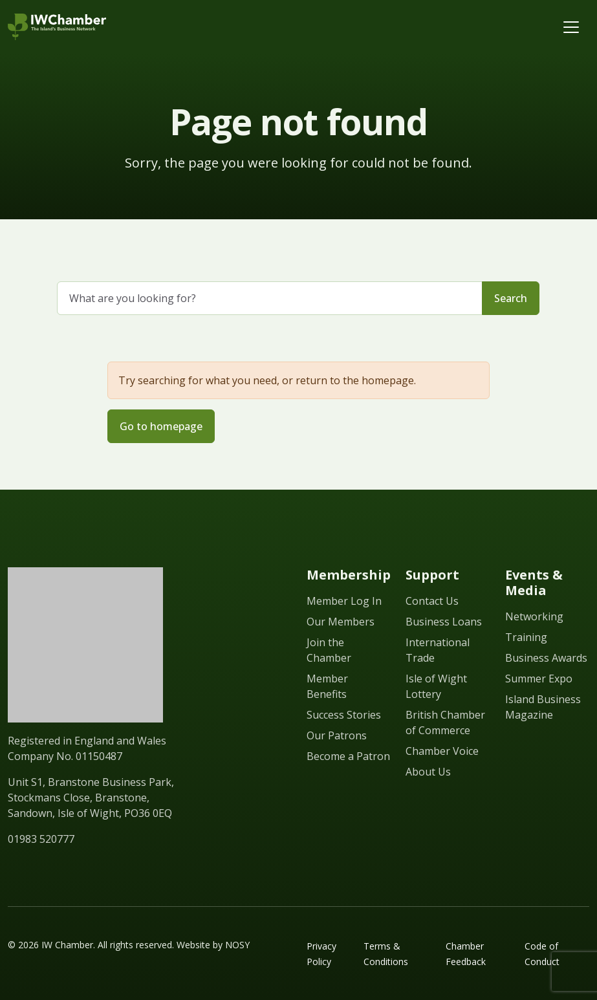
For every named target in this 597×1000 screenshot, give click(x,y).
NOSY (237, 945)
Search (510, 298)
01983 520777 (41, 839)
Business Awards (546, 658)
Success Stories (344, 715)
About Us (428, 772)
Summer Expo (538, 678)
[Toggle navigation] (571, 27)
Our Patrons (337, 735)
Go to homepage (161, 426)
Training (526, 637)
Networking (534, 616)
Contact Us (432, 601)
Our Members (340, 621)
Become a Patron (348, 756)
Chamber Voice (442, 751)
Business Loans (444, 621)
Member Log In (344, 601)
